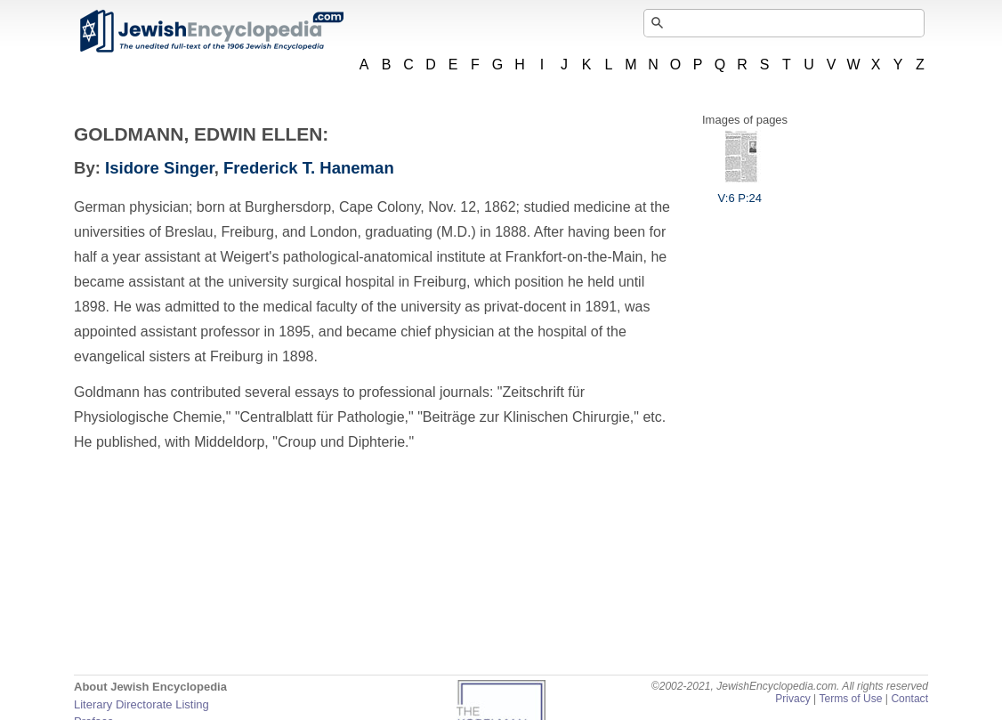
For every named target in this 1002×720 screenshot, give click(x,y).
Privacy (793, 698)
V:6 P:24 (740, 191)
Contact (909, 698)
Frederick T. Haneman (308, 167)
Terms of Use (850, 698)
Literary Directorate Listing (141, 704)
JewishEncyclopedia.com (210, 31)
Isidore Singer (159, 167)
